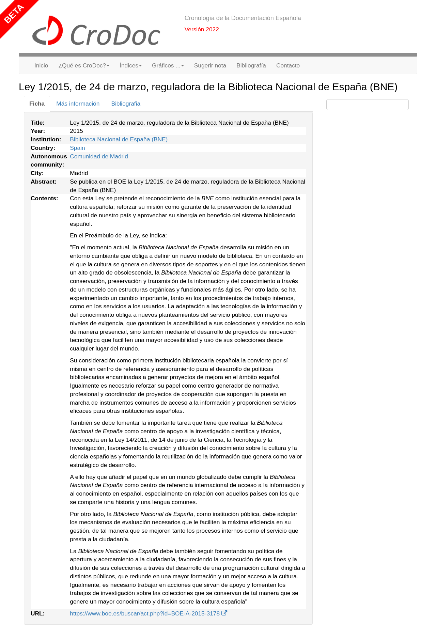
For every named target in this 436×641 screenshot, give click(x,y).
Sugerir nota (210, 65)
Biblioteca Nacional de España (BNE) (119, 139)
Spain (77, 147)
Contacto (288, 65)
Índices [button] (131, 65)
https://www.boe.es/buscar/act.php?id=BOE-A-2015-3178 (148, 613)
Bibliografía (251, 65)
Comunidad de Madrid (99, 156)
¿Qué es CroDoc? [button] (83, 65)
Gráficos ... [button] (168, 65)
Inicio (41, 65)
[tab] (37, 104)
